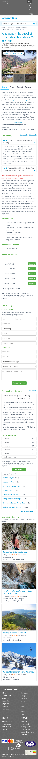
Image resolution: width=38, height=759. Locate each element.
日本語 (31, 14)
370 (33, 446)
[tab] (19, 474)
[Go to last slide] (4, 62)
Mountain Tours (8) (9, 474)
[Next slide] (33, 62)
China (22, 706)
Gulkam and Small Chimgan (12, 507)
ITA (29, 12)
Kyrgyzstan (6, 704)
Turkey (23, 714)
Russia (23, 711)
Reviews (28, 87)
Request (20, 87)
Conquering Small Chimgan (12, 499)
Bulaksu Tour (7, 490)
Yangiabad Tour (8, 482)
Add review (32, 390)
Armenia (23, 701)
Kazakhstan (6, 701)
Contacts (24, 735)
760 (33, 439)
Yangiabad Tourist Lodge (19, 100)
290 (33, 450)
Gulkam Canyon (8, 478)
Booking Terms (26, 727)
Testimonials (25, 724)
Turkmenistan (6, 709)
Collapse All (32, 135)
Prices (12, 87)
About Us (5, 2)
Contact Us (6, 4)
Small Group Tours (8, 721)
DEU (30, 6)
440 (33, 442)
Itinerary (5, 87)
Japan (22, 709)
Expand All (23, 135)
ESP (30, 10)
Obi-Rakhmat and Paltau (11, 494)
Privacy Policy (25, 729)
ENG (29, 1)
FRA (30, 8)
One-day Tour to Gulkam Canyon (15, 552)
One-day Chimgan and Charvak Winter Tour (19, 672)
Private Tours (6, 724)
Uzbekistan (5, 698)
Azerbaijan (24, 698)
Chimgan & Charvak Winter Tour (14, 503)
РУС (30, 4)
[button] (7, 78)
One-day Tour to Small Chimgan (14, 632)
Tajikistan (5, 706)
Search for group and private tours (16, 23)
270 (33, 453)
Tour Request (19, 469)
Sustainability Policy (27, 732)
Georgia (23, 696)
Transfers (5, 729)
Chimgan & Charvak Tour (11, 486)
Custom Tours (6, 727)
